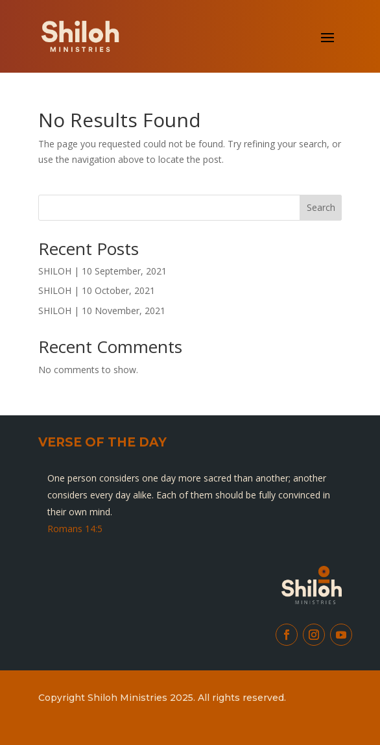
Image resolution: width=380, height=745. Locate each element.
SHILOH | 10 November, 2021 (101, 310)
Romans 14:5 (74, 528)
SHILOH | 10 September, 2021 (102, 271)
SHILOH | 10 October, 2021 (96, 290)
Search (321, 207)
